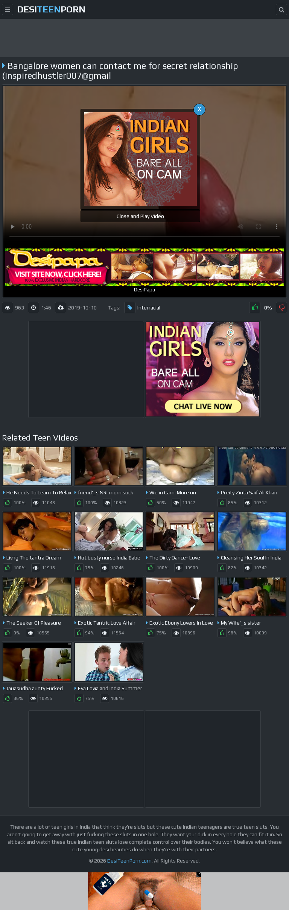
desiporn (51, 9)
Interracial (142, 307)
